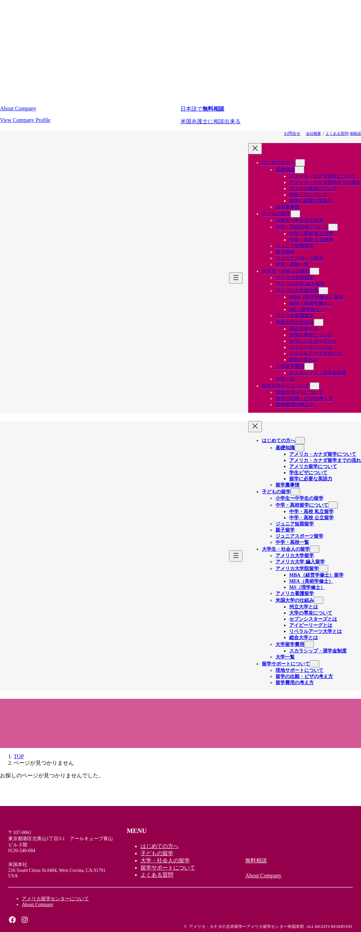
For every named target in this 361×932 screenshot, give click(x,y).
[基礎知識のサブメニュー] (299, 169)
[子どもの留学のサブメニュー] (295, 213)
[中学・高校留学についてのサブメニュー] (333, 227)
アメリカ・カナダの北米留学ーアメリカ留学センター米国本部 (246, 926)
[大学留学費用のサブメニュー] (309, 366)
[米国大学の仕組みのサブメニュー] (318, 322)
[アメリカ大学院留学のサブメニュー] (323, 290)
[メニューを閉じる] (255, 148)
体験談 (355, 133)
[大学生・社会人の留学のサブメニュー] (314, 271)
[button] (90, 114)
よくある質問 (336, 133)
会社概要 (313, 133)
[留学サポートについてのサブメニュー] (314, 386)
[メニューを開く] (236, 278)
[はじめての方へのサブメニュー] (300, 162)
